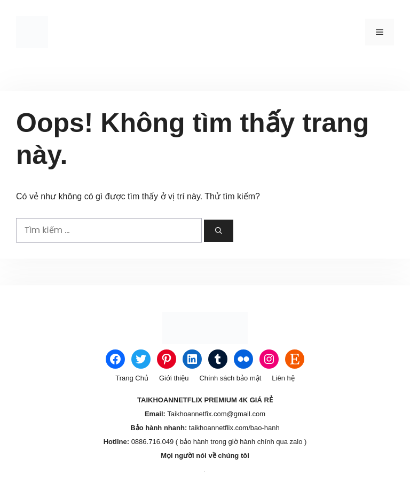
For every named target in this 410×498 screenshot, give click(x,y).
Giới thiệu (173, 378)
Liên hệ (283, 378)
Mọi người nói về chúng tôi (205, 456)
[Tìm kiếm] (218, 231)
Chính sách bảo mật (230, 378)
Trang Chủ (131, 378)
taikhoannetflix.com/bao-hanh (233, 428)
